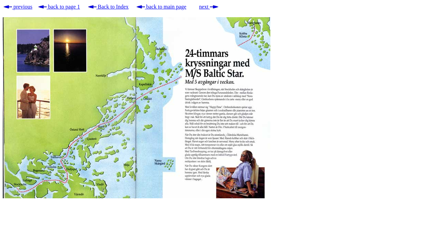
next (208, 7)
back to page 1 (59, 7)
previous (18, 7)
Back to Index (108, 7)
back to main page (162, 7)
